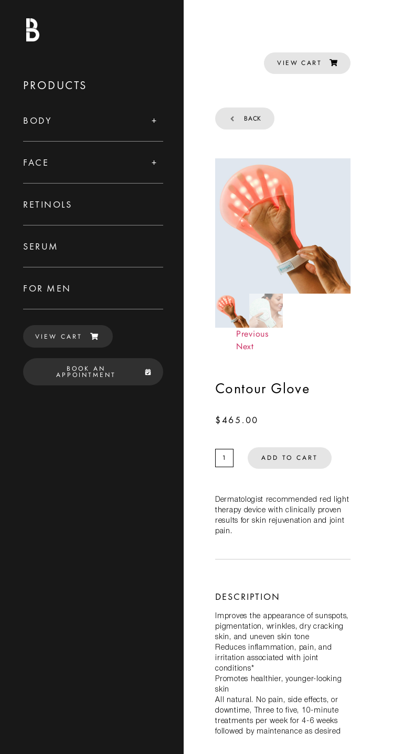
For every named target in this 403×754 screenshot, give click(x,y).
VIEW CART (66, 336)
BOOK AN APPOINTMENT (103, 372)
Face (36, 162)
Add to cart (289, 457)
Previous (252, 334)
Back (244, 118)
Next (245, 346)
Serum (41, 246)
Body (37, 120)
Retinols (47, 204)
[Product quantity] (224, 458)
